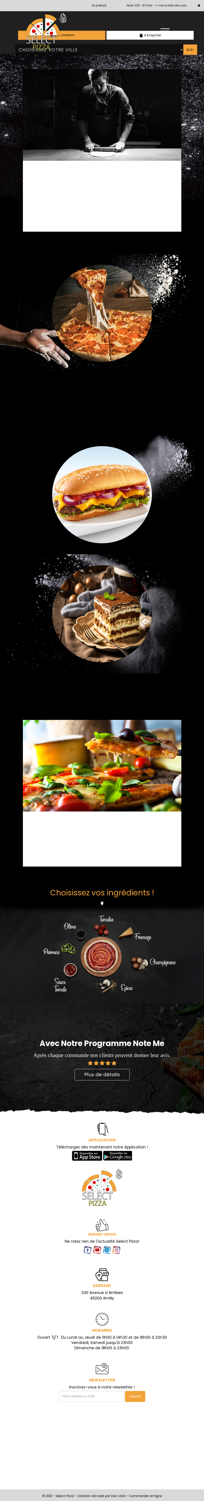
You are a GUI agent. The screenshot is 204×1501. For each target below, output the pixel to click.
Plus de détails (102, 1074)
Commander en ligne (145, 1496)
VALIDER (135, 1396)
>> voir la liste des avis (170, 5)
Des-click (118, 1496)
